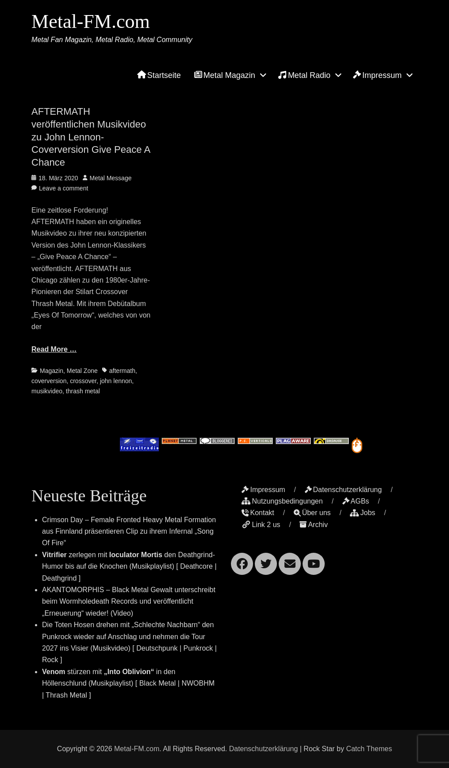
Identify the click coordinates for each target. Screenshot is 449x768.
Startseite (159, 75)
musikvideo (46, 391)
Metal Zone (82, 370)
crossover (83, 380)
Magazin (51, 370)
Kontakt (258, 512)
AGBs (355, 501)
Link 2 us (261, 524)
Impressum (377, 75)
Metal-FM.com (90, 21)
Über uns (312, 512)
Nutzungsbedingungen (282, 501)
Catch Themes (369, 748)
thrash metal (83, 391)
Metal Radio (304, 74)
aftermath (122, 370)
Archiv (313, 524)
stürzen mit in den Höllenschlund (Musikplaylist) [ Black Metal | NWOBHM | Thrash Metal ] (128, 683)
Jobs (362, 512)
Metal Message (111, 178)
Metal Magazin (224, 75)
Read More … (54, 349)
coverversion (48, 380)
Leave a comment (63, 188)
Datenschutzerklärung (343, 489)
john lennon (116, 380)
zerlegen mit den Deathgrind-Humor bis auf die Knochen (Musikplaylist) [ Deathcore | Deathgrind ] (129, 566)
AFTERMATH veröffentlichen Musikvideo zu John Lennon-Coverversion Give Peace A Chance (90, 136)
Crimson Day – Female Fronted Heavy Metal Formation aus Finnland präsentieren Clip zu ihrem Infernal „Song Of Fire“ (129, 531)
